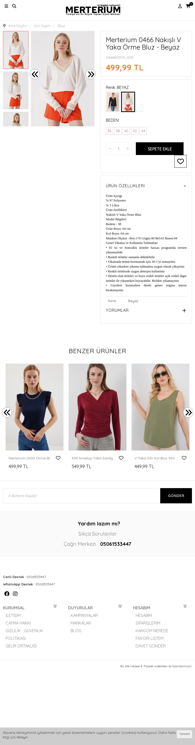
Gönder (176, 495)
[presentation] (35, 74)
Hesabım (144, 615)
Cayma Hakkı (18, 623)
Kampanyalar (84, 615)
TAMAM (184, 734)
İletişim (13, 615)
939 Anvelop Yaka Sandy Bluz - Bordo (94, 458)
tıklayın (22, 737)
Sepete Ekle (160, 148)
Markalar (81, 623)
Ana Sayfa (17, 25)
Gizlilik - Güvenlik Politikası (24, 634)
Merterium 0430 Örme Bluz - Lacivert (31, 458)
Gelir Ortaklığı (21, 645)
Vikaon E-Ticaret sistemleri (149, 666)
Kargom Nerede (152, 630)
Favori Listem (150, 638)
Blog (76, 630)
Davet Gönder (151, 645)
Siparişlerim (148, 623)
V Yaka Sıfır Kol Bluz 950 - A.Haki (156, 458)
